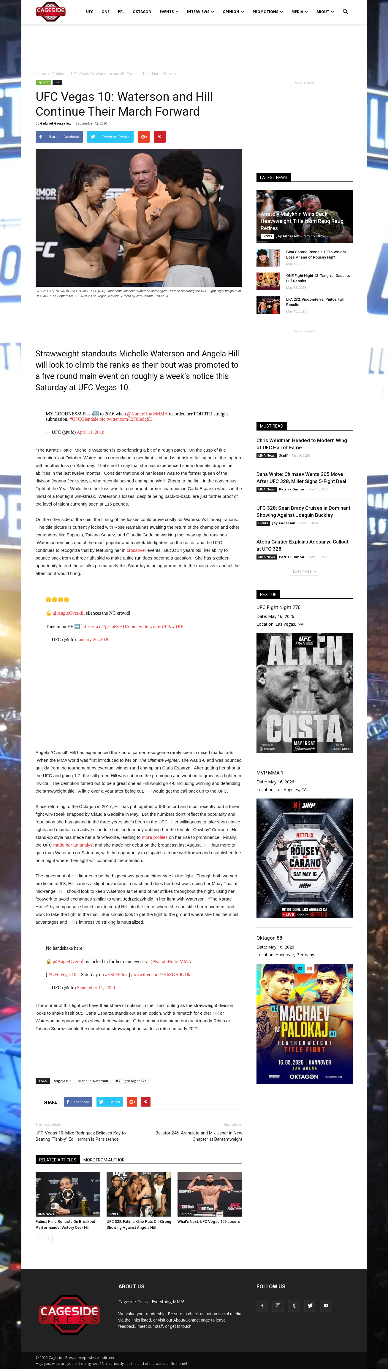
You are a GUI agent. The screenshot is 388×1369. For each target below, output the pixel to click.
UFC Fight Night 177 (130, 1080)
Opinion (233, 11)
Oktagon (142, 11)
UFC (89, 11)
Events (169, 11)
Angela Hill (62, 1080)
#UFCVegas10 (62, 974)
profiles (160, 837)
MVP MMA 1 (270, 773)
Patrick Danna (291, 489)
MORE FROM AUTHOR (104, 1160)
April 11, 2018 (90, 432)
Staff (283, 455)
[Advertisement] (194, 44)
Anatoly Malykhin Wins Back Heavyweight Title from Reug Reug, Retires (303, 221)
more (147, 837)
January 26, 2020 (93, 639)
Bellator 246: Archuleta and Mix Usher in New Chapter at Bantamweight (199, 1136)
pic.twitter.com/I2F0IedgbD (126, 419)
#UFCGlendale (83, 419)
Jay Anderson (288, 236)
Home (41, 73)
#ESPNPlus (116, 974)
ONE (106, 11)
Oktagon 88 (269, 938)
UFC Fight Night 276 (278, 607)
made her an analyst (73, 844)
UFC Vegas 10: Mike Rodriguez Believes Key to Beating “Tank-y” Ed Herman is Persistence (81, 1136)
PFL (121, 11)
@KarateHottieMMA (147, 413)
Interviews (200, 11)
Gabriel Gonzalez (55, 123)
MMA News (45, 1214)
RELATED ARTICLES (57, 1160)
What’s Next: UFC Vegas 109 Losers (209, 1221)
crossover (136, 550)
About (325, 11)
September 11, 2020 (96, 987)
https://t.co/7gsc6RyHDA (105, 626)
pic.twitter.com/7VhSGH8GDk (160, 974)
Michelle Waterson (93, 1080)
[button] (345, 7)
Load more (304, 571)
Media (300, 11)
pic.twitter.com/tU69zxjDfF (156, 626)
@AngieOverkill (69, 613)
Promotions (268, 11)
